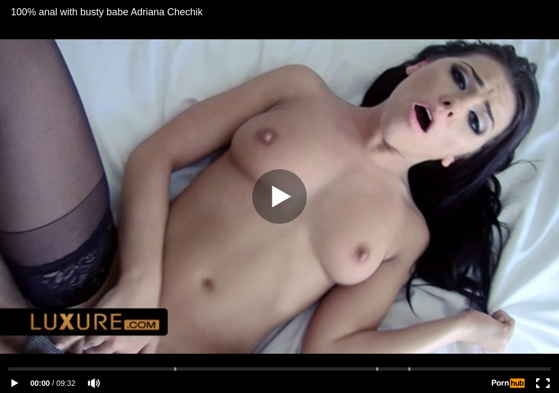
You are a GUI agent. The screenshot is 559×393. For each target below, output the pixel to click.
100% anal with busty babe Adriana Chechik (107, 12)
